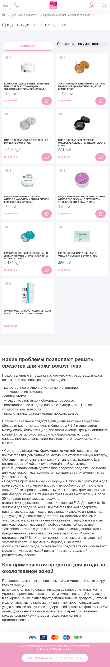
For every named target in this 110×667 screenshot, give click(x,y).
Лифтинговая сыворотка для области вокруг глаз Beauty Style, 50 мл (27, 312)
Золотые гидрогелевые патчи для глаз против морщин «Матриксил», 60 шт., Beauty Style (81, 86)
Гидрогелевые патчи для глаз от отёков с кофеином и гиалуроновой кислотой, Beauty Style (26, 199)
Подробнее (11, 101)
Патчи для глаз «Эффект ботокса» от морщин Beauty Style (26, 141)
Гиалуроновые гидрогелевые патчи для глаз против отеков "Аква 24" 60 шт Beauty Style (26, 256)
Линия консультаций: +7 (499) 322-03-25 (55, 658)
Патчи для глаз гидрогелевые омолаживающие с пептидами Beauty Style (81, 143)
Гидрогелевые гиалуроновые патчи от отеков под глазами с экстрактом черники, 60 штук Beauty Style (81, 199)
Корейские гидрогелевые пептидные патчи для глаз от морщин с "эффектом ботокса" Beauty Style (26, 86)
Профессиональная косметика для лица (66, 15)
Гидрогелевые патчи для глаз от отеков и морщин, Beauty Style (78, 254)
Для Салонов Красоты (24, 15)
